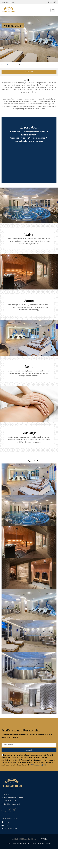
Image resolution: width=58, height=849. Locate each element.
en (53, 2)
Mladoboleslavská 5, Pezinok (13, 798)
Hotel (9, 843)
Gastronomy (27, 843)
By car (7, 825)
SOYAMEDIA (43, 839)
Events (34, 843)
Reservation (29, 71)
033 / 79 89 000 (29, 144)
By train (7, 822)
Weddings (41, 843)
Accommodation (12, 65)
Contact (48, 843)
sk (51, 2)
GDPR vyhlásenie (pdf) (38, 765)
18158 (15, 829)
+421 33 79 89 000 (8, 2)
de (55, 2)
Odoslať (29, 750)
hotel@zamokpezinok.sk (12, 804)
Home (3, 65)
